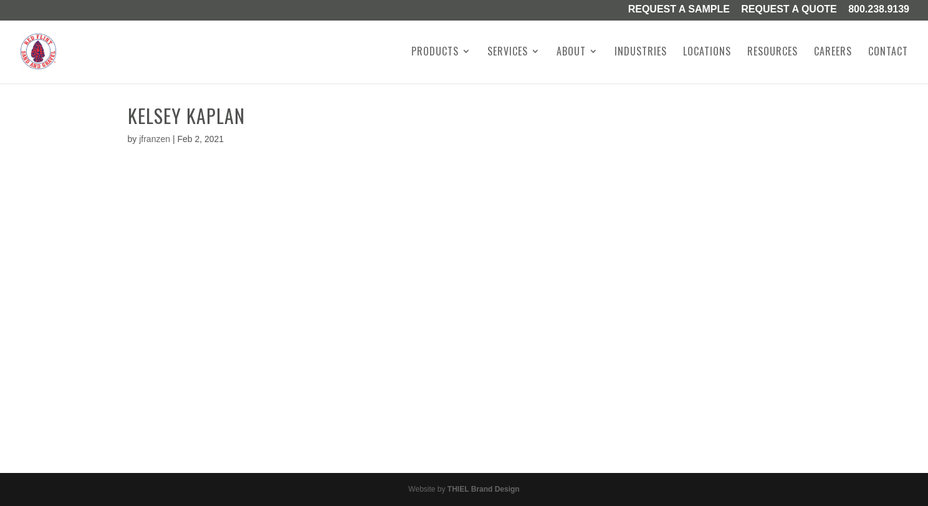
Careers (833, 53)
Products (435, 53)
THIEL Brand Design (483, 489)
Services (507, 53)
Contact (888, 53)
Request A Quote (789, 10)
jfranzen (154, 139)
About (571, 53)
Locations (707, 53)
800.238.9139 (878, 10)
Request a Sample (679, 10)
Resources (772, 53)
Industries (641, 53)
